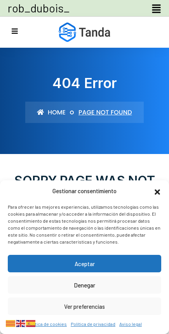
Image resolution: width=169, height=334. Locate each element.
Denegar (84, 285)
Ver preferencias (84, 306)
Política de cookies (47, 324)
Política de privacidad (93, 324)
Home (51, 112)
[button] (157, 191)
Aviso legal (130, 324)
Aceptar (85, 263)
